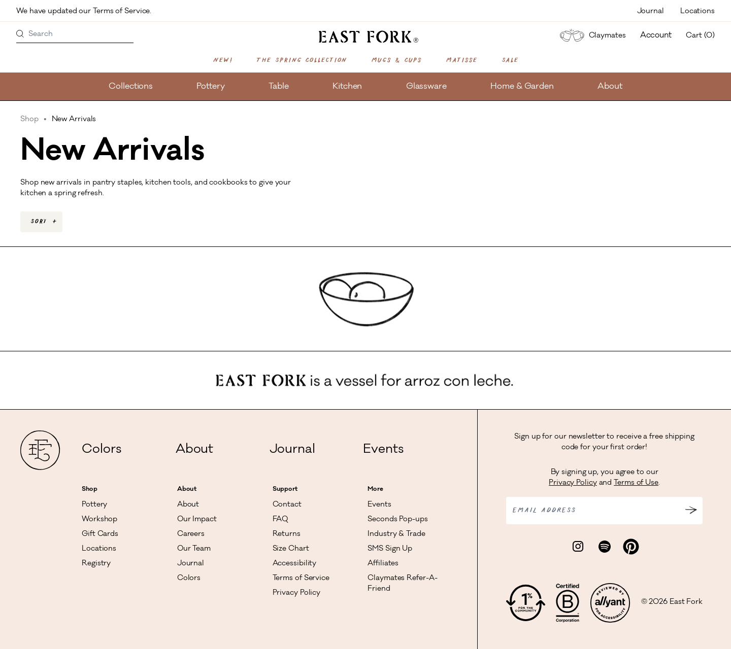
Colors (101, 450)
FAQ (280, 519)
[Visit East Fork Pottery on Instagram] (578, 547)
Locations (697, 11)
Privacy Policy (297, 593)
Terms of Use (636, 483)
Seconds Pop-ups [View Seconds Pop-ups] (398, 519)
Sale (510, 60)
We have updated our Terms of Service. (84, 11)
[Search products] (20, 34)
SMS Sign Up (390, 549)
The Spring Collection (301, 60)
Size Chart (291, 549)
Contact (287, 505)
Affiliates (383, 563)
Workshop (99, 519)
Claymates (591, 35)
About (609, 87)
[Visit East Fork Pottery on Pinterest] (631, 547)
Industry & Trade (396, 534)
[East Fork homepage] (365, 36)
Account (656, 36)
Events (383, 450)
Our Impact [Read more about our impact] (197, 519)
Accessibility (295, 563)
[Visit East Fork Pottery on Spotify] (604, 547)
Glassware (426, 87)
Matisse (461, 60)
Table (279, 87)
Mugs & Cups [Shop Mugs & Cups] (396, 60)
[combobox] (41, 221)
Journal (650, 11)
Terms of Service (301, 578)
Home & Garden (522, 87)
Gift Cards (100, 534)
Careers (191, 534)
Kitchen (347, 87)
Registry (96, 563)
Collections (131, 87)
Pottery (210, 87)
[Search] (75, 34)
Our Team (194, 549)
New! (222, 60)
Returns (287, 534)
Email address (544, 511)
